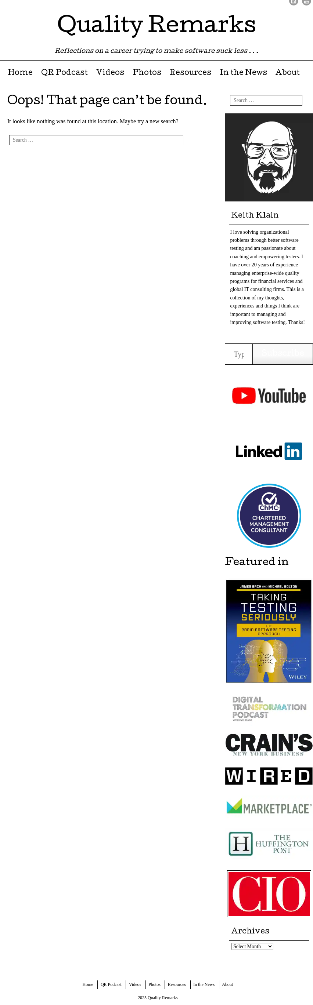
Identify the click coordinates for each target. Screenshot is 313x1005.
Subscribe (283, 354)
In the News (243, 73)
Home (20, 73)
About (287, 73)
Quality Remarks (156, 27)
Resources (190, 73)
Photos (147, 73)
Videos (110, 73)
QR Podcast (64, 73)
